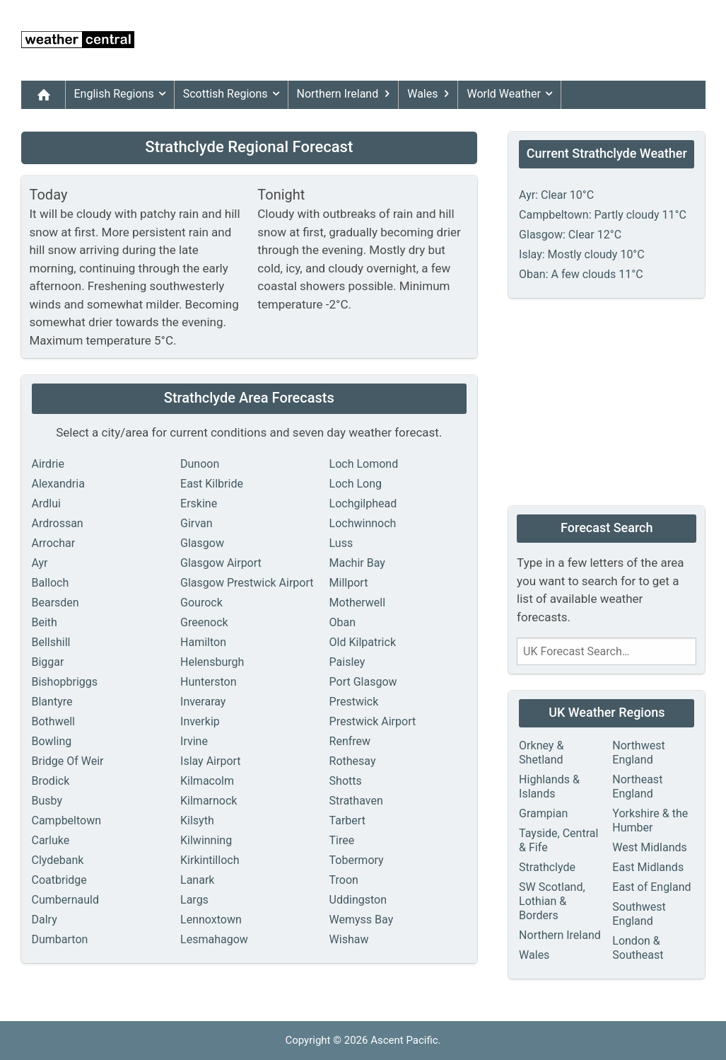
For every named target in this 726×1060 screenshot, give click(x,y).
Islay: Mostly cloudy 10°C (582, 254)
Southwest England (639, 914)
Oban (342, 622)
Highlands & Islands (549, 786)
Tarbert (347, 820)
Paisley (347, 662)
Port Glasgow (363, 682)
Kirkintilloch (209, 860)
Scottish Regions (234, 94)
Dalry (44, 919)
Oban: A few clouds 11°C (581, 274)
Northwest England (638, 752)
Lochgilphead (363, 503)
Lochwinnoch (363, 523)
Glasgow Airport (221, 563)
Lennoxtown (211, 919)
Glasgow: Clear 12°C (570, 234)
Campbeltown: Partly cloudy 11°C (602, 214)
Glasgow (202, 543)
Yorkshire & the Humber (650, 820)
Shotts (345, 781)
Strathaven (356, 800)
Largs (194, 899)
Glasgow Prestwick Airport (246, 582)
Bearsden (55, 602)
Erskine (198, 503)
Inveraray (203, 701)
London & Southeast (637, 948)
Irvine (194, 741)
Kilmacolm (207, 781)
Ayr (40, 563)
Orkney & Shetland (541, 752)
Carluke (51, 840)
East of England (651, 887)
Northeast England (637, 786)
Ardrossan (57, 523)
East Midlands (648, 867)
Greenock (204, 622)
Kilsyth (197, 820)
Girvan (196, 523)
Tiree (342, 840)
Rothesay (352, 761)
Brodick (51, 781)
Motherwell (357, 602)
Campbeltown (67, 820)
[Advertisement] (448, 40)
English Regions (122, 94)
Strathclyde (547, 867)
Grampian (543, 813)
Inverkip (200, 721)
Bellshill (51, 642)
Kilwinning (206, 840)
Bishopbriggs (65, 682)
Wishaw (349, 939)
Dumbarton (60, 939)
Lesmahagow (214, 939)
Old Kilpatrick (362, 642)
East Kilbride (211, 483)
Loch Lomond (364, 464)
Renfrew (350, 741)
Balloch (50, 582)
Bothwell (53, 721)
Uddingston (358, 899)
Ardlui (46, 503)
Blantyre (52, 701)
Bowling (52, 741)
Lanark (197, 880)
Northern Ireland (346, 94)
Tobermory (356, 860)
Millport (348, 582)
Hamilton (203, 642)
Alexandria (58, 483)
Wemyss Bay (361, 919)
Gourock (201, 602)
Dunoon (199, 464)
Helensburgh (212, 662)
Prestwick (354, 701)
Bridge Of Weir (68, 761)
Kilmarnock (208, 800)
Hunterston (208, 682)
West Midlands (649, 847)
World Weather (512, 94)
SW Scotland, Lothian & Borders (552, 901)
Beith (44, 622)
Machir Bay (357, 563)
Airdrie (48, 464)
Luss (341, 543)
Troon (343, 880)
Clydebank (58, 860)
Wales (431, 94)
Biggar (48, 662)
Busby (47, 800)
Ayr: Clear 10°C (556, 195)
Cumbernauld (65, 899)
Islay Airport (210, 761)
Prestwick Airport (372, 721)
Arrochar (54, 543)
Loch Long (355, 483)
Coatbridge (59, 880)
